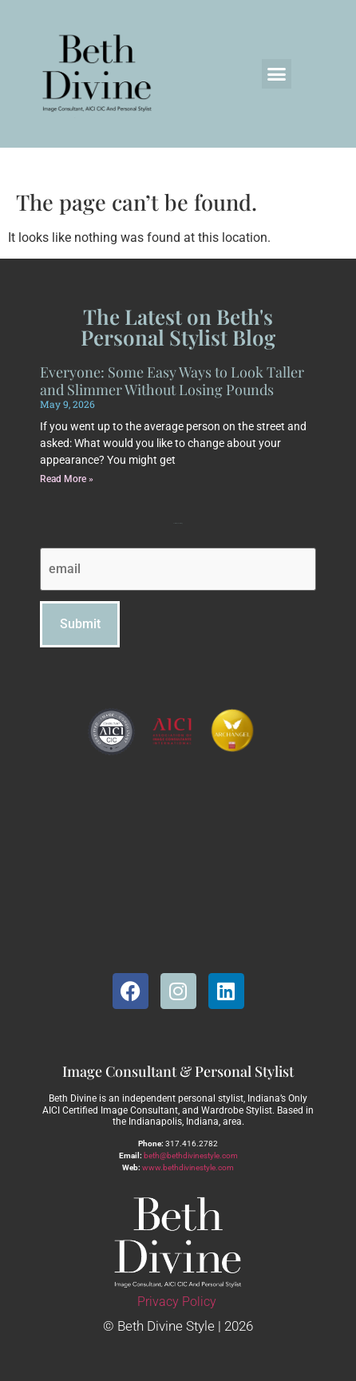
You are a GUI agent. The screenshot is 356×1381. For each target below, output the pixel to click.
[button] (277, 74)
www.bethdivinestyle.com (188, 1167)
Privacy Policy (176, 1301)
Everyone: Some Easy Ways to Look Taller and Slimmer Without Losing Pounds (172, 380)
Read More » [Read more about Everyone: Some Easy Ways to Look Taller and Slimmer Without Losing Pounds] (66, 479)
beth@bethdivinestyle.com (191, 1155)
